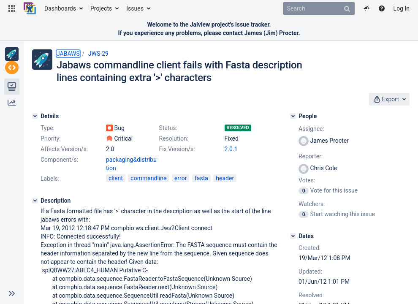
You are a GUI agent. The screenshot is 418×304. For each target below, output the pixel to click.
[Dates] (293, 236)
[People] (293, 116)
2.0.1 (231, 149)
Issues (135, 8)
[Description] (35, 201)
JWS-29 (98, 53)
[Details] (35, 116)
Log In (402, 8)
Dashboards (60, 8)
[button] (11, 8)
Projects (101, 8)
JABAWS (68, 53)
